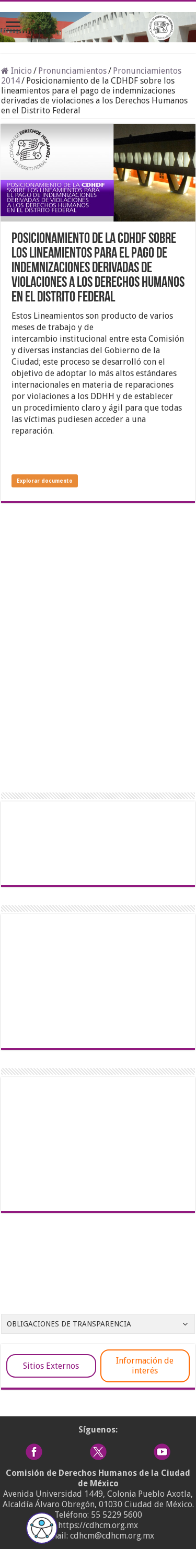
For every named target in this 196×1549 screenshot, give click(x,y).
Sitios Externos (51, 1366)
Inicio (16, 71)
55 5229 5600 (116, 1515)
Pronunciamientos (72, 71)
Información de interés (145, 1366)
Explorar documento (45, 481)
